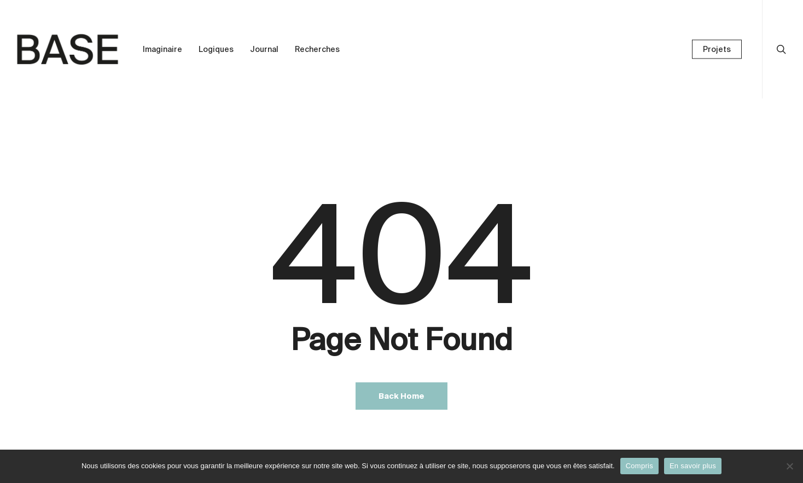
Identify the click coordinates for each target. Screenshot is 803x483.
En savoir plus (693, 466)
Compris (639, 466)
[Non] (789, 466)
